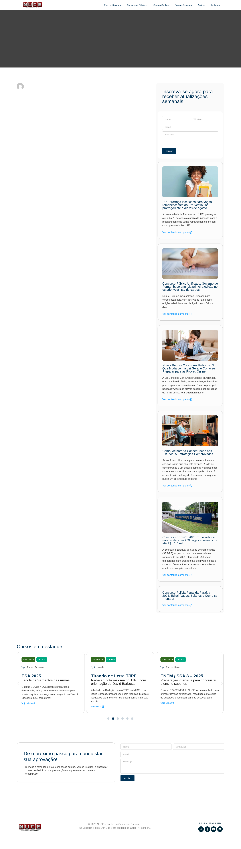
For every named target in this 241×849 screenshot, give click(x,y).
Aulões (201, 5)
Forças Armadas (183, 5)
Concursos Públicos (137, 5)
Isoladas (215, 5)
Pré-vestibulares (112, 5)
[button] (18, 683)
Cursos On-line (161, 5)
